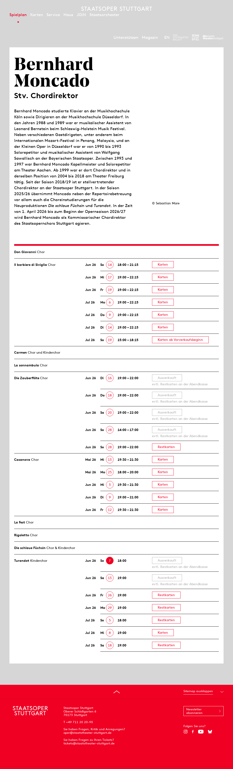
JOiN (81, 14)
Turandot (21, 560)
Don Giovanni (25, 252)
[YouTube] (200, 732)
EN (166, 37)
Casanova (22, 459)
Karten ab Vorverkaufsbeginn (180, 340)
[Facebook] (193, 732)
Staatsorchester (104, 14)
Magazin (150, 37)
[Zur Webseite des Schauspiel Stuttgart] (195, 37)
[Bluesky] (210, 732)
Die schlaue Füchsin (30, 548)
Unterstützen (126, 37)
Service (53, 14)
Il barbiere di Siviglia (30, 265)
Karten (36, 14)
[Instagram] (185, 732)
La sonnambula (26, 365)
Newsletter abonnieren (194, 711)
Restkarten (166, 447)
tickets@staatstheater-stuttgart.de (89, 743)
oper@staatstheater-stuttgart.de (87, 733)
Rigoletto (21, 535)
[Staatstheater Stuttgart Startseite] (116, 9)
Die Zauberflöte (26, 378)
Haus (68, 14)
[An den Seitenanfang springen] (116, 692)
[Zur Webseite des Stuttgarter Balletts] (180, 37)
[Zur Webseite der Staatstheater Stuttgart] (213, 37)
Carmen (20, 352)
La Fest (19, 522)
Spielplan (18, 14)
